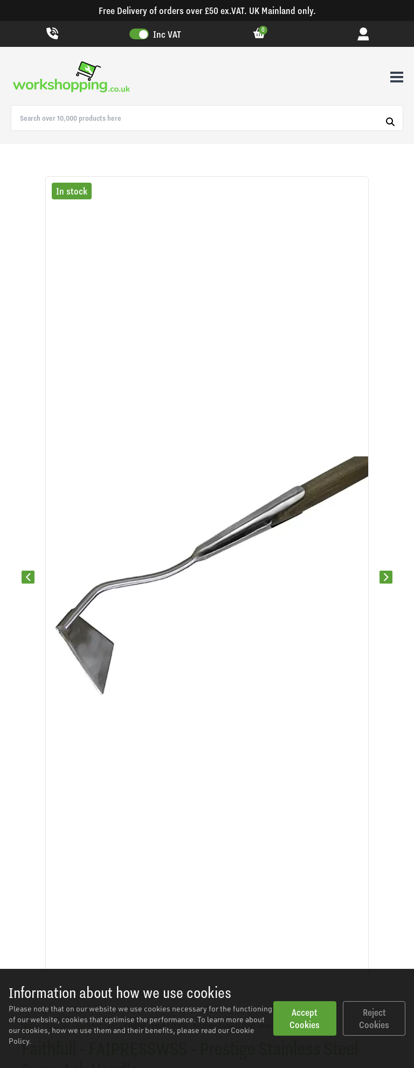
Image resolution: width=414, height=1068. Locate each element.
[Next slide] (386, 577)
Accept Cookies (304, 1018)
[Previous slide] (28, 577)
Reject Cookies (374, 1018)
